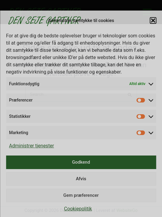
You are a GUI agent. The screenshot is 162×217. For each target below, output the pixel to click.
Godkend (81, 162)
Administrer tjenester (31, 146)
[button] (153, 20)
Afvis (81, 178)
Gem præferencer (81, 195)
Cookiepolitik (78, 209)
